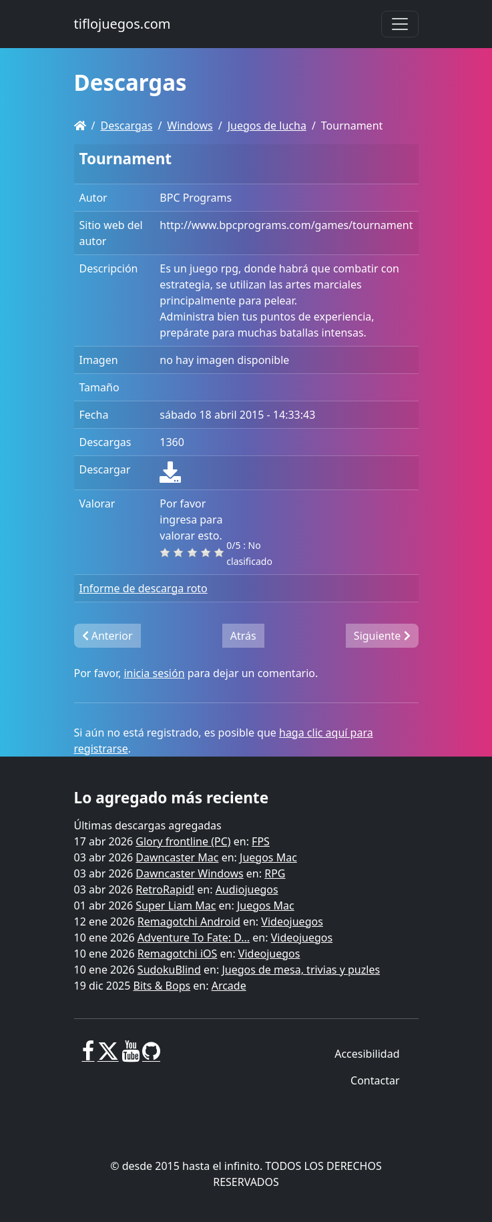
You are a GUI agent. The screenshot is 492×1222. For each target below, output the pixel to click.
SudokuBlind (169, 969)
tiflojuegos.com (122, 24)
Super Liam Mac (176, 905)
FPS (261, 841)
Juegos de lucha (267, 125)
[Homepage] (80, 125)
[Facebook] (88, 1056)
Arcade (229, 985)
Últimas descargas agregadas (148, 825)
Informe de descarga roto (143, 588)
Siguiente (382, 635)
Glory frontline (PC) (183, 841)
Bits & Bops (162, 985)
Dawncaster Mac (177, 857)
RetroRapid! (165, 889)
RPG (274, 873)
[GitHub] (151, 1056)
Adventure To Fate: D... (194, 937)
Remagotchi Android (189, 921)
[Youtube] (130, 1056)
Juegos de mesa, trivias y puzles (301, 969)
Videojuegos (292, 921)
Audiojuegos (247, 889)
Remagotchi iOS (177, 953)
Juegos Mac (268, 857)
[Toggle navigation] (400, 24)
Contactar (374, 1080)
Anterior (107, 635)
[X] (108, 1056)
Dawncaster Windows (189, 873)
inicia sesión (154, 673)
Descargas (126, 125)
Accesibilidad (366, 1053)
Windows (189, 125)
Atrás (243, 635)
